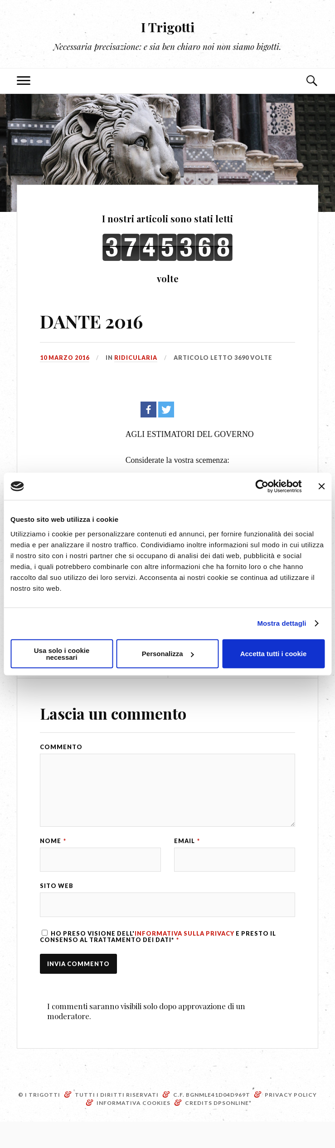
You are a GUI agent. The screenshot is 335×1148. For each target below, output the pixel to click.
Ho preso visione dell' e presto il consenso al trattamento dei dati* (158, 960)
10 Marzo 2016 (65, 357)
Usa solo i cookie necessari (62, 653)
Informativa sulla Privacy (184, 957)
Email (187, 859)
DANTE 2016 (97, 320)
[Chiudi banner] (321, 486)
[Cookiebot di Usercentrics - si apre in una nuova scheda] (261, 486)
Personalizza (168, 653)
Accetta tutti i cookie (273, 653)
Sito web (56, 907)
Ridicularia (136, 357)
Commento (61, 747)
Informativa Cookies (133, 1129)
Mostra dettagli (281, 623)
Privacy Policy (291, 1121)
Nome (53, 859)
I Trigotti (167, 25)
